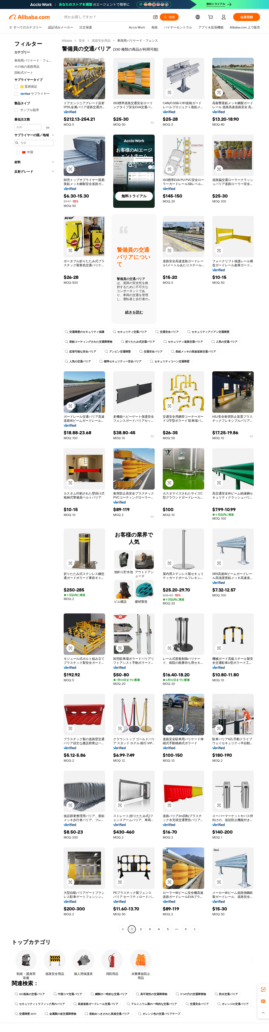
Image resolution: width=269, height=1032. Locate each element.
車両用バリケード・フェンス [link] (137, 40)
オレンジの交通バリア (233, 1004)
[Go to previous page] (123, 929)
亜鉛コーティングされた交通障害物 (88, 342)
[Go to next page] (195, 929)
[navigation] (34, 485)
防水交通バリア (226, 994)
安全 (82, 40)
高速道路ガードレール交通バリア (95, 1004)
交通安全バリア (167, 332)
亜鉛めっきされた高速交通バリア (107, 1014)
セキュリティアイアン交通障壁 (208, 332)
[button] (155, 17)
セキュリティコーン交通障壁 (169, 361)
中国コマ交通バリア (67, 994)
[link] (263, 989)
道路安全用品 (101, 40)
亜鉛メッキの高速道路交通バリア (193, 351)
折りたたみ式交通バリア (138, 342)
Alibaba (67, 40)
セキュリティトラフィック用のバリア (40, 1004)
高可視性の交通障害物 (151, 994)
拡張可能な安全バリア (80, 351)
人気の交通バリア (224, 342)
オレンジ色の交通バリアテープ (159, 1014)
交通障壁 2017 (25, 1014)
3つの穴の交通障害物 (191, 994)
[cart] (211, 17)
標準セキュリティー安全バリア (120, 361)
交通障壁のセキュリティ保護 (84, 332)
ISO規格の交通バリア (30, 994)
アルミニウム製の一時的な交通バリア (152, 1004)
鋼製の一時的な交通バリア (109, 994)
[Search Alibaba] (106, 17)
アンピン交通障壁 (118, 351)
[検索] (169, 17)
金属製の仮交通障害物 (60, 1014)
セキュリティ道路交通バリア (183, 342)
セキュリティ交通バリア (130, 332)
